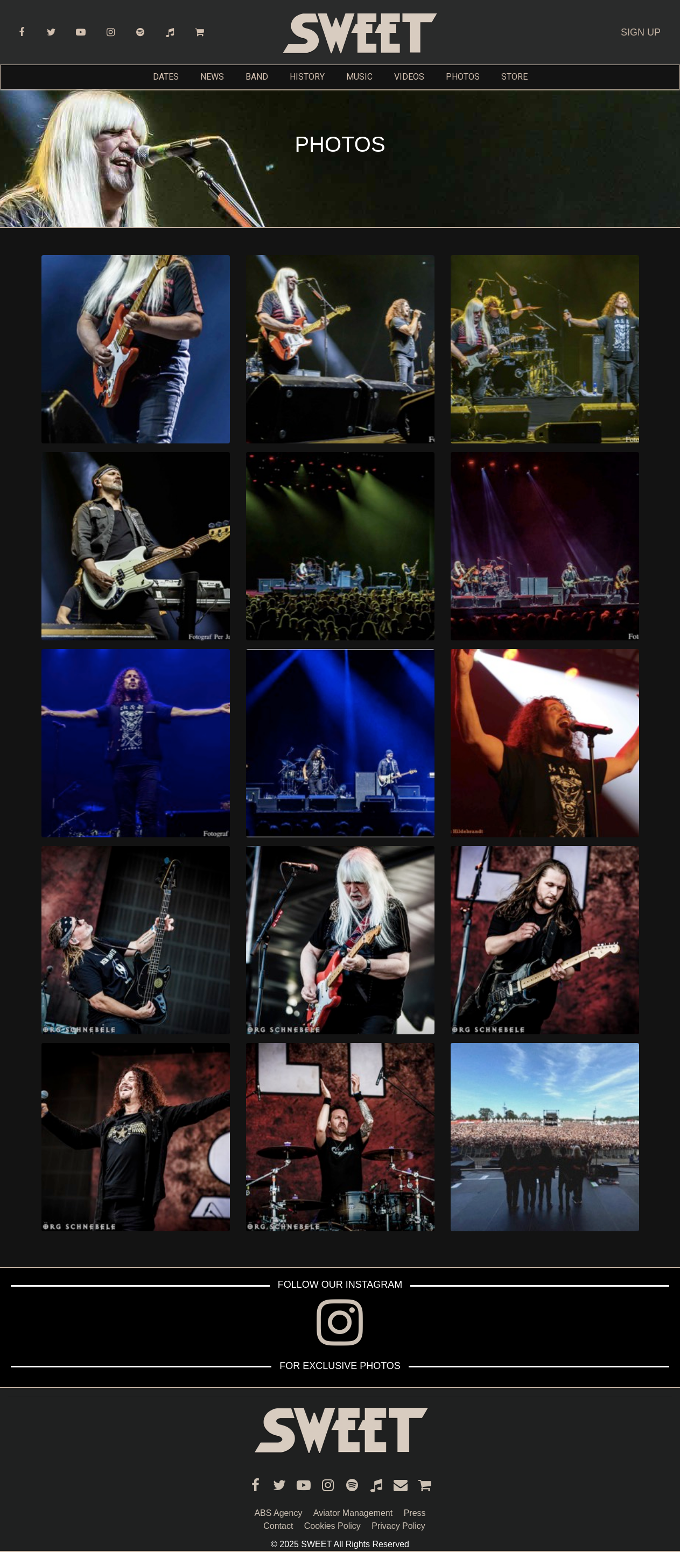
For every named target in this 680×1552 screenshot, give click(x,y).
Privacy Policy (398, 1525)
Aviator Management (352, 1513)
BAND (257, 77)
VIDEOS (409, 77)
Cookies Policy (332, 1525)
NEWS (212, 77)
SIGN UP (641, 32)
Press (415, 1513)
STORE (514, 77)
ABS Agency (278, 1513)
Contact (278, 1525)
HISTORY (307, 77)
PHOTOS (463, 77)
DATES (166, 77)
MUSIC (359, 77)
